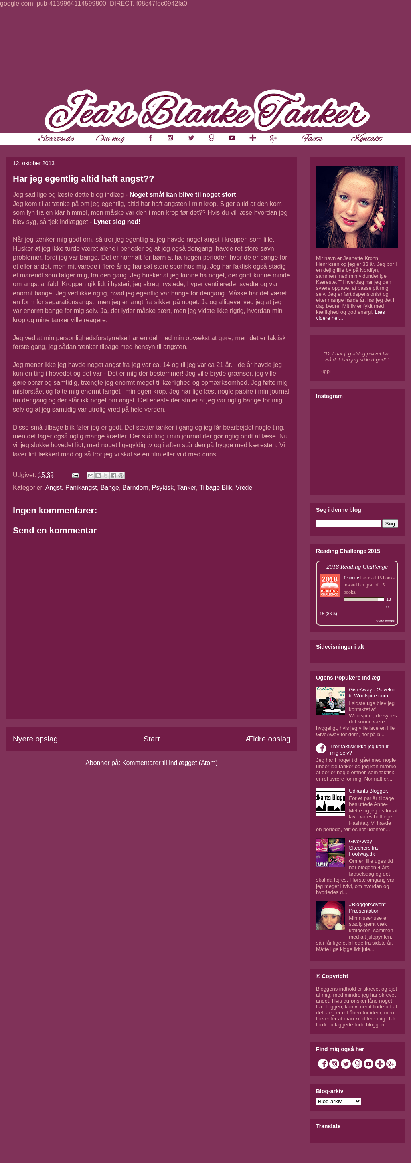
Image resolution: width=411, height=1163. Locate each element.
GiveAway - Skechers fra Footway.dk (363, 847)
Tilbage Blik (215, 487)
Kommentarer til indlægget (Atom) (170, 762)
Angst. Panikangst (71, 487)
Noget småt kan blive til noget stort (183, 194)
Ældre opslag (267, 739)
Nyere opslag (35, 739)
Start (152, 739)
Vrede (243, 487)
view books (385, 621)
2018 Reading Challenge (357, 566)
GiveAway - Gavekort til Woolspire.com (373, 693)
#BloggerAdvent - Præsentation (369, 907)
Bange (110, 487)
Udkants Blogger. (368, 791)
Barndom (135, 487)
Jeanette (351, 578)
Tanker (186, 487)
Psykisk (163, 487)
